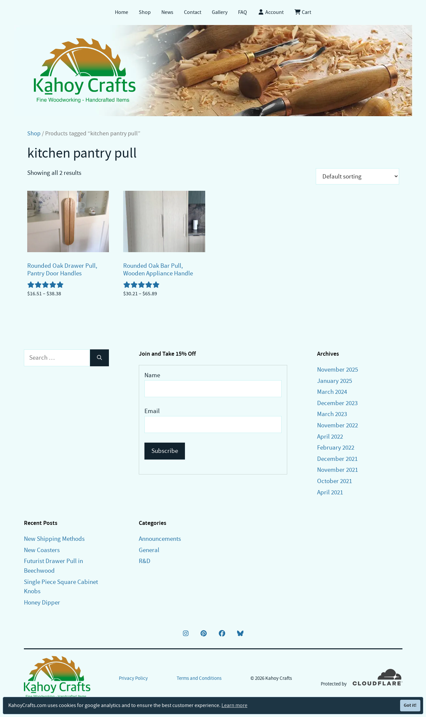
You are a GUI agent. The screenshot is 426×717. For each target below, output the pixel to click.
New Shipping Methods (54, 539)
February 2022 (335, 447)
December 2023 (337, 403)
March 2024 (332, 392)
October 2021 (334, 481)
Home (121, 12)
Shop (145, 12)
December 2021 (337, 459)
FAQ (242, 12)
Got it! (410, 705)
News (167, 12)
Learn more (234, 705)
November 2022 (337, 425)
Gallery (219, 12)
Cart (302, 12)
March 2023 (332, 414)
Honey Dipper (42, 602)
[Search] (99, 357)
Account (271, 12)
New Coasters (42, 550)
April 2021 (330, 492)
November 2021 (337, 470)
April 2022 (330, 436)
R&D (144, 561)
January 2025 (334, 381)
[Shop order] (357, 176)
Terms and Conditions (199, 678)
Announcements (160, 539)
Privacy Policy (133, 678)
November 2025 (337, 369)
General (149, 550)
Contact (192, 12)
